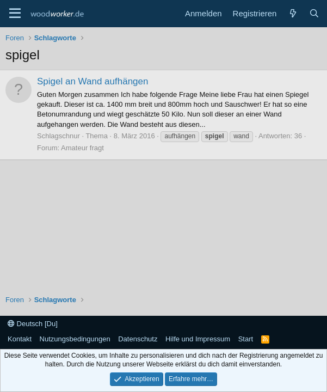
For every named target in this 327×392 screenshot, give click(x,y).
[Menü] (15, 13)
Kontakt (20, 339)
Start (245, 339)
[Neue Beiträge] (292, 13)
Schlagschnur (58, 136)
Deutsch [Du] (33, 324)
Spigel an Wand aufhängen (92, 81)
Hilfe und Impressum (197, 339)
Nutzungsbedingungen (75, 339)
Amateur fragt (82, 148)
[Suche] (314, 13)
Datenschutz (137, 339)
